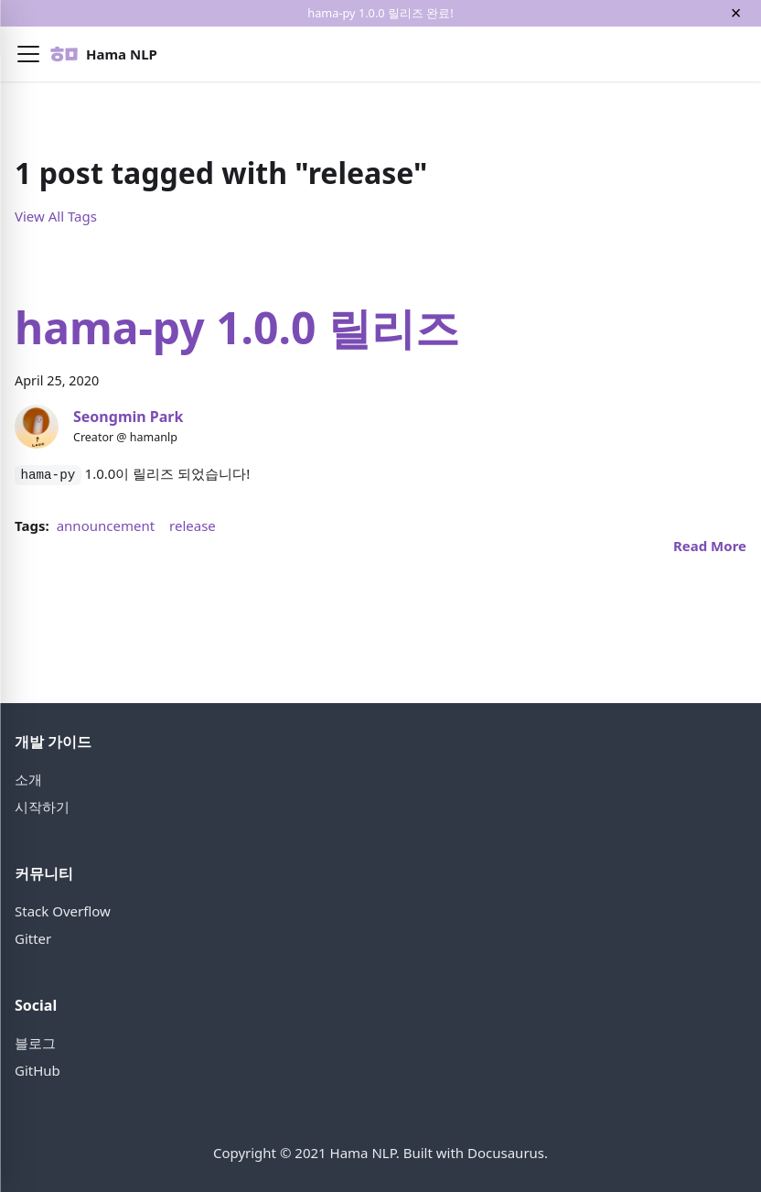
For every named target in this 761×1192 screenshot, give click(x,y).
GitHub (37, 1070)
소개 (28, 779)
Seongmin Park (128, 416)
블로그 (35, 1043)
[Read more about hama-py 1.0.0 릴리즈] (709, 545)
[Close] (736, 13)
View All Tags (56, 216)
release (192, 525)
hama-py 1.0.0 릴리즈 (237, 327)
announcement (106, 525)
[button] (28, 54)
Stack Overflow (63, 911)
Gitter (33, 938)
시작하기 (42, 806)
